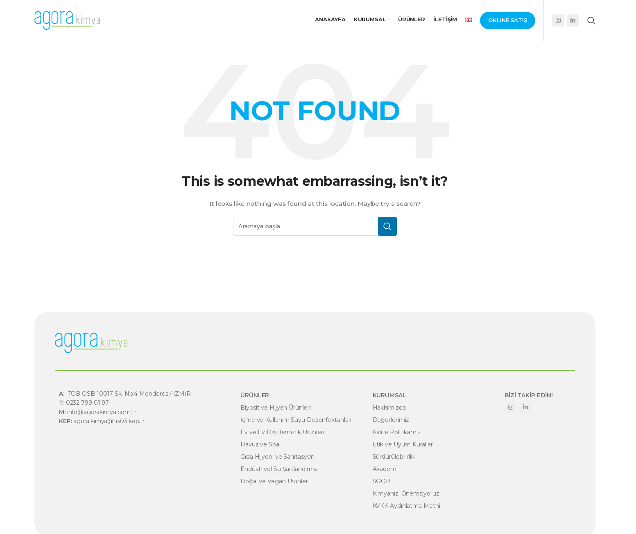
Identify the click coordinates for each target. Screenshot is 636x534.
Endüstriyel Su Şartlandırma (279, 469)
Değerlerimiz (391, 420)
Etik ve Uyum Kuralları (403, 444)
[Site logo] (67, 20)
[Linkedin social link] (573, 20)
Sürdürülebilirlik (393, 456)
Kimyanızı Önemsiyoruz (406, 493)
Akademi (385, 469)
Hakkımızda (389, 407)
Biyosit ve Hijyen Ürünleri (275, 407)
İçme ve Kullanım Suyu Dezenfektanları (295, 420)
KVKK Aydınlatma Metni (406, 505)
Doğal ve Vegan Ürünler (274, 481)
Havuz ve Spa (259, 444)
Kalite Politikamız (397, 432)
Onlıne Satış (507, 20)
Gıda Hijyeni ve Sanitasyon (277, 456)
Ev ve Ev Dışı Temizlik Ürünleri (282, 432)
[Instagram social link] (558, 20)
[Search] (591, 20)
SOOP (382, 481)
